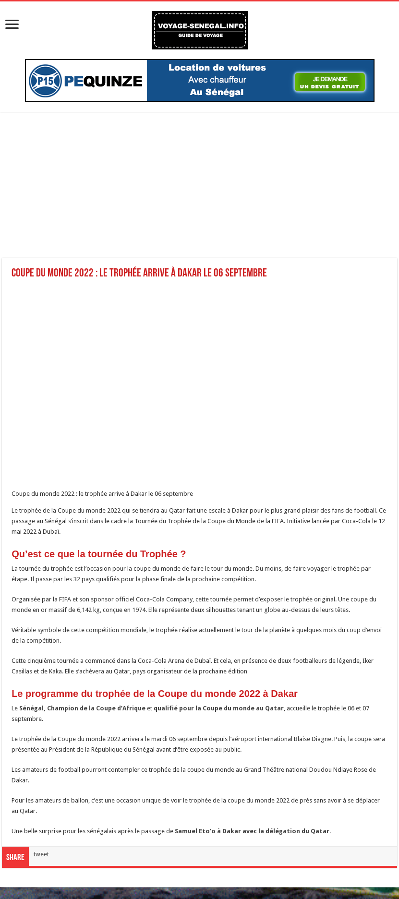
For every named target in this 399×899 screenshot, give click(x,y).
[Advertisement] (199, 191)
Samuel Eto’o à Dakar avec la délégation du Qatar (252, 831)
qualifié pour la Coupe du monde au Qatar (219, 708)
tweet (41, 854)
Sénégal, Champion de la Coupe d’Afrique (82, 708)
